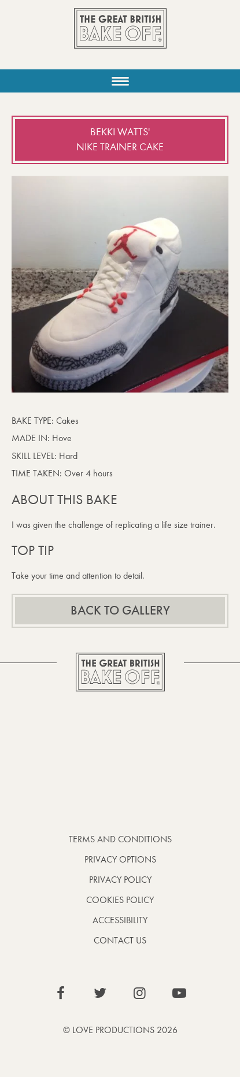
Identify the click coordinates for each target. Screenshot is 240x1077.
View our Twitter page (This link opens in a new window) (100, 993)
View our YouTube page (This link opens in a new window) (179, 993)
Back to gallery (120, 610)
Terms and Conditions (120, 839)
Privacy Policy (120, 879)
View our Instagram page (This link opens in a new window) (140, 993)
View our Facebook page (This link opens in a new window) (61, 993)
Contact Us (120, 940)
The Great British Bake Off (120, 38)
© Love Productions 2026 (120, 1029)
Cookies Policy (120, 899)
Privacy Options (120, 859)
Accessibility (120, 920)
